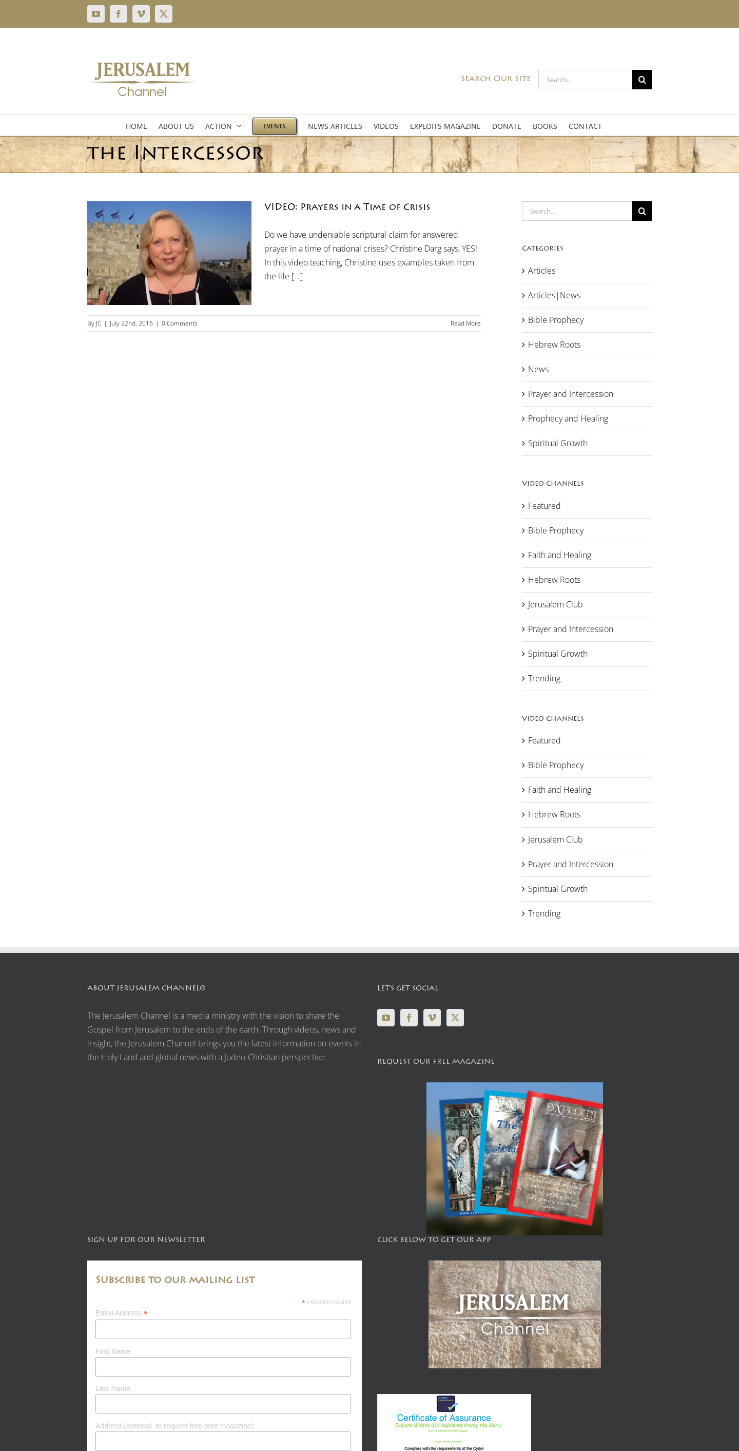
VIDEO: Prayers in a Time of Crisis (347, 208)
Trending (544, 678)
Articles (541, 270)
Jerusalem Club (555, 604)
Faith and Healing (559, 555)
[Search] (642, 79)
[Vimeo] (432, 1017)
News (538, 369)
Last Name (112, 1388)
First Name (112, 1351)
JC (98, 323)
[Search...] (585, 79)
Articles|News (554, 295)
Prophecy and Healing (568, 418)
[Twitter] (455, 1017)
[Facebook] (409, 1017)
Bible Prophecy (556, 320)
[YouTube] (386, 1017)
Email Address (121, 1313)
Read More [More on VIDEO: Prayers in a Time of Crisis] (466, 323)
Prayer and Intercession (570, 393)
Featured (544, 505)
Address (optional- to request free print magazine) (174, 1426)
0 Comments (180, 323)
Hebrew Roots (554, 344)
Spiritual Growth (558, 443)
